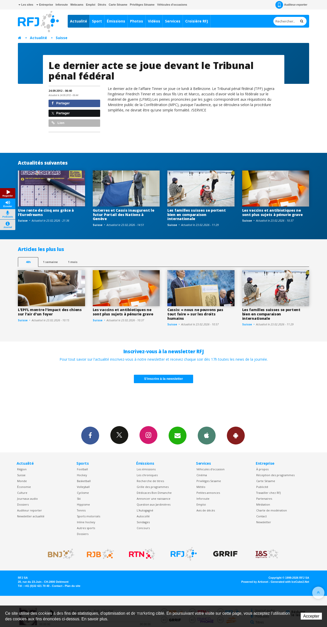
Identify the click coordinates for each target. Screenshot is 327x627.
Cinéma (201, 475)
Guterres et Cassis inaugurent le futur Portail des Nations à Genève (123, 214)
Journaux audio (27, 498)
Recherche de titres (150, 481)
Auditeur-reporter (291, 5)
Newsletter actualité (30, 516)
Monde (22, 481)
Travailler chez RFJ (268, 492)
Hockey (82, 475)
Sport (97, 21)
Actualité (78, 21)
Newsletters (177, 435)
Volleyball (83, 486)
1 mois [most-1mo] (72, 262)
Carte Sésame (118, 4)
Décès (102, 4)
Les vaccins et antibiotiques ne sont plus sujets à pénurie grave (272, 212)
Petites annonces (208, 492)
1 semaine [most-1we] (50, 262)
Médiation (263, 504)
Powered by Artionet (254, 581)
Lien (58, 123)
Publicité (262, 486)
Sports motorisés (88, 516)
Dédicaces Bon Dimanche (154, 492)
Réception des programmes (275, 475)
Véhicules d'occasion (210, 469)
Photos (136, 21)
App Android (236, 435)
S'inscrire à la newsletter (163, 379)
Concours (143, 528)
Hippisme (83, 504)
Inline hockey (86, 522)
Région (22, 469)
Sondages (143, 522)
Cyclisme (83, 492)
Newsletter (263, 522)
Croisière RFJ (196, 21)
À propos (262, 469)
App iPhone (207, 435)
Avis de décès (205, 510)
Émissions (116, 21)
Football (82, 469)
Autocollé (143, 516)
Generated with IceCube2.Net (290, 581)
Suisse (61, 37)
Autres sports (86, 528)
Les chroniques (147, 475)
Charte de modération (271, 510)
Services (172, 21)
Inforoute (62, 4)
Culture (22, 492)
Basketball (84, 481)
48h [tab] (28, 262)
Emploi (90, 4)
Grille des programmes (153, 486)
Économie (24, 486)
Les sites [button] (25, 4)
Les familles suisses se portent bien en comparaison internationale (196, 214)
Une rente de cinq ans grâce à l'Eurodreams (46, 212)
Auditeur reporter (29, 510)
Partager (61, 103)
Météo (200, 486)
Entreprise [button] (44, 4)
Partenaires (264, 498)
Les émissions (146, 469)
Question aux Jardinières (153, 504)
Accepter (311, 616)
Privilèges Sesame (208, 481)
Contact (261, 516)
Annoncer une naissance (153, 498)
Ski (79, 498)
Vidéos (154, 21)
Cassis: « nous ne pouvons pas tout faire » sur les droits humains (195, 314)
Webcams (76, 4)
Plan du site (72, 585)
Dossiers (23, 504)
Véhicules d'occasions (172, 4)
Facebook (90, 435)
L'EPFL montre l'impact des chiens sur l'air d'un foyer (50, 311)
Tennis (81, 510)
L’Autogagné (145, 510)
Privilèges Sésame (142, 4)
